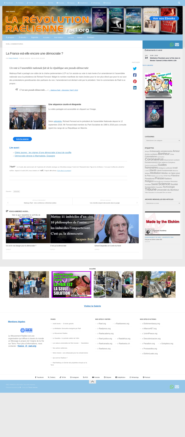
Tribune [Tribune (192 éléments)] (150, 189)
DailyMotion (83, 3)
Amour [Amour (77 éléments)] (176, 151)
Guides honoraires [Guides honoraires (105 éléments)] (156, 166)
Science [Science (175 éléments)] (164, 184)
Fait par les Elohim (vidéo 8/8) (153, 239)
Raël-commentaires (14, 44)
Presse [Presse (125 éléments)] (159, 178)
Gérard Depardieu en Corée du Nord (108, 246)
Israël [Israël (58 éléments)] (175, 168)
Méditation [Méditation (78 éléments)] (155, 173)
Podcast (107, 3)
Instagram (40, 3)
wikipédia (58, 121)
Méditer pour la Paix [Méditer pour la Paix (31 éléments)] (157, 176)
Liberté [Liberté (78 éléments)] (152, 170)
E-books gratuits (68, 323)
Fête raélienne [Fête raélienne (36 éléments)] (163, 162)
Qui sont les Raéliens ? (60, 358)
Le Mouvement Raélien (60, 333)
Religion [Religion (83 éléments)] (149, 181)
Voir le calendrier (148, 65)
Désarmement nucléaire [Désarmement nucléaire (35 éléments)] (172, 160)
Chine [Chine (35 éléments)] (172, 154)
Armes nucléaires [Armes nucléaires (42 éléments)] (151, 154)
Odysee (71, 3)
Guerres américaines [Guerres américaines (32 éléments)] (151, 165)
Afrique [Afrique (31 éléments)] (147, 151)
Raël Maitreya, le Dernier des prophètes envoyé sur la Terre (69, 364)
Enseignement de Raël (153, 237)
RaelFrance (13, 58)
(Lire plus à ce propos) (64, 170)
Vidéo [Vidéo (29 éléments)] (146, 192)
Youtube (60, 3)
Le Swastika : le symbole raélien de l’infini (66, 338)
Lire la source (22, 139)
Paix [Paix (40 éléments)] (169, 176)
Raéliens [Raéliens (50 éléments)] (168, 179)
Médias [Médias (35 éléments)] (147, 173)
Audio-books (57, 323)
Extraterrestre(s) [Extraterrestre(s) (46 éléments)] (151, 162)
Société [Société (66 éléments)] (174, 184)
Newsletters (84, 343)
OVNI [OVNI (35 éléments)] (165, 176)
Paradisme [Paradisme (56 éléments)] (149, 178)
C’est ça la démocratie (58, 246)
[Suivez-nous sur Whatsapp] (172, 45)
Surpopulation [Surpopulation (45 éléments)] (150, 187)
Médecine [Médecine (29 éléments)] (175, 170)
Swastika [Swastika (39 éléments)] (159, 187)
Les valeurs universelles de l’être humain (66, 343)
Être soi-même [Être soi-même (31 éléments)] (167, 192)
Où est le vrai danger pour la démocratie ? (21, 246)
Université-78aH (168, 237)
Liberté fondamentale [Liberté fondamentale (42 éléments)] (164, 170)
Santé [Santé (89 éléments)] (154, 184)
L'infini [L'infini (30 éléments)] (147, 170)
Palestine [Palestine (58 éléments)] (175, 175)
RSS (50, 3)
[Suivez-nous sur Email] (177, 45)
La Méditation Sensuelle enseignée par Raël (67, 328)
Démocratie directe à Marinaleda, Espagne (35, 156)
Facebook (8, 3)
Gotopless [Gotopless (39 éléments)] (171, 162)
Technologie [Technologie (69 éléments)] (169, 187)
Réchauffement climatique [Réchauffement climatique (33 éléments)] (162, 181)
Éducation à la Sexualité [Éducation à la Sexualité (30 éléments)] (155, 192)
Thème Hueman (33, 387)
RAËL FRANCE (10, 11)
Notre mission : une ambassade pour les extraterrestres (70, 353)
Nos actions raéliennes (60, 348)
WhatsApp (95, 3)
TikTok (30, 3)
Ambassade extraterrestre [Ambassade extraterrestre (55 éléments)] (160, 151)
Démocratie (16, 191)
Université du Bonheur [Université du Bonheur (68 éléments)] (168, 190)
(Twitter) (19, 3)
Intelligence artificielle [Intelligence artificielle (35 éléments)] (165, 168)
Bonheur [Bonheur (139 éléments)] (164, 153)
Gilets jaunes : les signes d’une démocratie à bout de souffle (43, 152)
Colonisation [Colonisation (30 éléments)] (160, 157)
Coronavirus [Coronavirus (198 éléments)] (154, 159)
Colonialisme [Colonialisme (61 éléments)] (151, 156)
